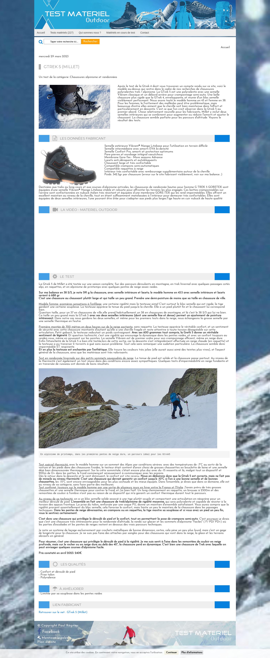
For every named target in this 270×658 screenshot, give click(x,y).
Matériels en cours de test (120, 32)
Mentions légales (52, 638)
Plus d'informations (191, 652)
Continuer (171, 652)
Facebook (51, 632)
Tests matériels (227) (62, 32)
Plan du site (46, 642)
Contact (144, 32)
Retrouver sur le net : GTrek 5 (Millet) (63, 612)
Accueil (41, 32)
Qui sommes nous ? (90, 32)
